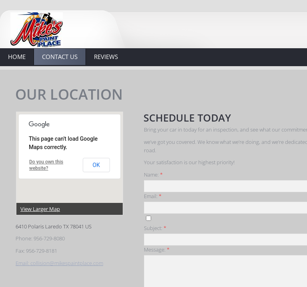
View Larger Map (40, 208)
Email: (23, 263)
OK (96, 165)
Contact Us (60, 57)
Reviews (106, 57)
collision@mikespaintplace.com (66, 263)
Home (17, 57)
